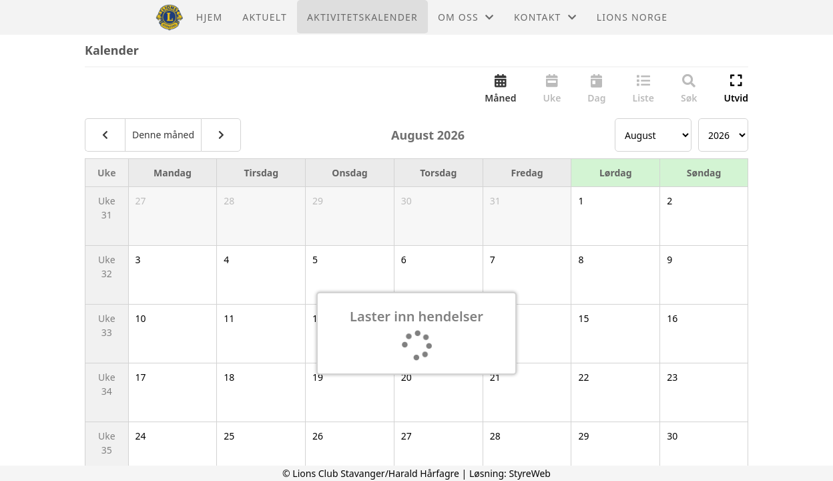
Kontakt (545, 17)
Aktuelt (264, 17)
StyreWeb (530, 473)
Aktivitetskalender (362, 17)
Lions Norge (632, 17)
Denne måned (163, 134)
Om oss (466, 17)
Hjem (209, 17)
